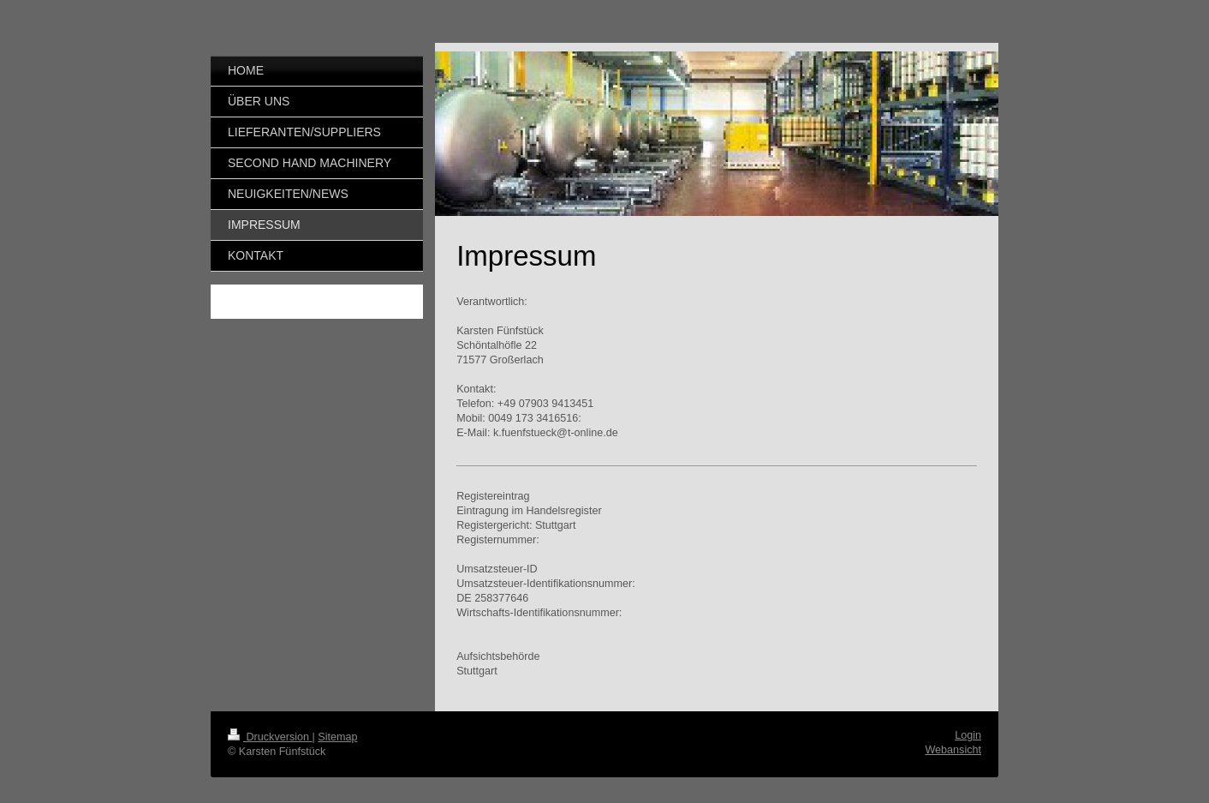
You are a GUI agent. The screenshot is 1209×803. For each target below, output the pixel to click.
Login (968, 735)
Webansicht (953, 750)
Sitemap (337, 737)
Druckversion (270, 737)
